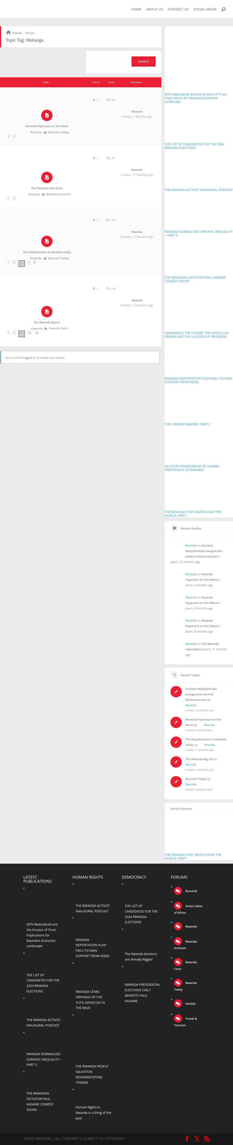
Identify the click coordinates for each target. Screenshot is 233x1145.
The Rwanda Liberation (47, 188)
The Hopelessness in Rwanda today (47, 252)
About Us (154, 9)
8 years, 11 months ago (137, 175)
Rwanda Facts (58, 328)
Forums (30, 33)
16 (36, 332)
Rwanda (17, 33)
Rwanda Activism (58, 194)
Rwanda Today (58, 132)
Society (190, 1003)
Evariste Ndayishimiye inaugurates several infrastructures (204, 550)
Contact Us (178, 9)
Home (136, 9)
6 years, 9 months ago (137, 116)
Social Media (205, 9)
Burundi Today (195, 779)
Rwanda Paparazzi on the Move (46, 126)
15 (29, 332)
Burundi (191, 891)
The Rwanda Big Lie (47, 322)
